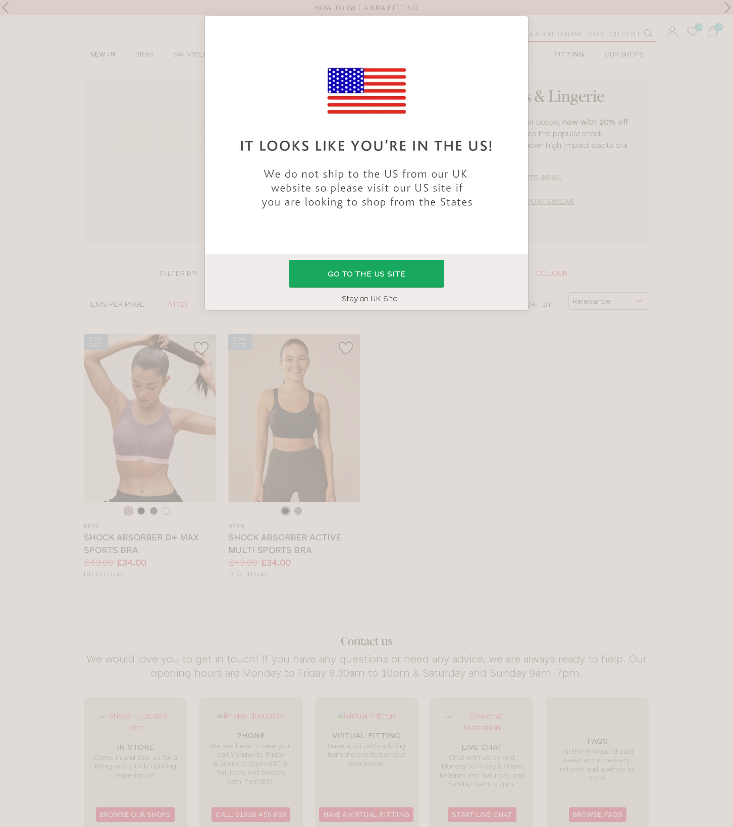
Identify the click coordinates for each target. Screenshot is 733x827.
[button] (366, 413)
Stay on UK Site (370, 298)
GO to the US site (366, 274)
